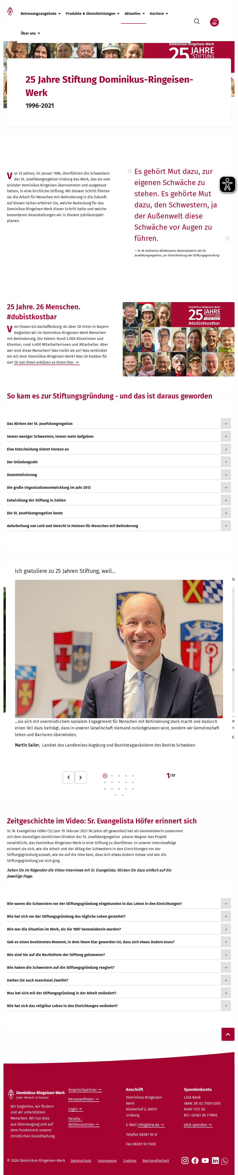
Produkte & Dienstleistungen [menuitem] (90, 13)
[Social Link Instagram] (186, 1163)
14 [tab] (126, 789)
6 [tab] (105, 782)
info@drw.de (148, 1125)
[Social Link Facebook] (196, 1163)
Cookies (129, 1161)
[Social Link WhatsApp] (225, 1163)
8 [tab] (119, 782)
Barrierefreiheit (156, 1161)
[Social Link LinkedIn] (216, 1163)
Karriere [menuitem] (157, 13)
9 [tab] (126, 782)
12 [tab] (112, 789)
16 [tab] (115, 795)
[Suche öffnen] (197, 20)
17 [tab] (122, 795)
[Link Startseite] (10, 14)
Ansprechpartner (82, 1089)
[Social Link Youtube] (206, 1163)
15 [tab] (133, 789)
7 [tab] (112, 782)
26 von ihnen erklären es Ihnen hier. (44, 362)
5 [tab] (133, 776)
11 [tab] (105, 789)
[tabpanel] (119, 659)
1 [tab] (105, 776)
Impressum (107, 1161)
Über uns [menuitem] (28, 33)
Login (72, 1109)
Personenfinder (81, 1099)
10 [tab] (133, 782)
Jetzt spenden (195, 1125)
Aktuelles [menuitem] (133, 13)
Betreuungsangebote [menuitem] (38, 13)
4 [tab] (126, 776)
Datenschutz (81, 1161)
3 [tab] (119, 776)
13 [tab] (119, 789)
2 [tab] (112, 776)
